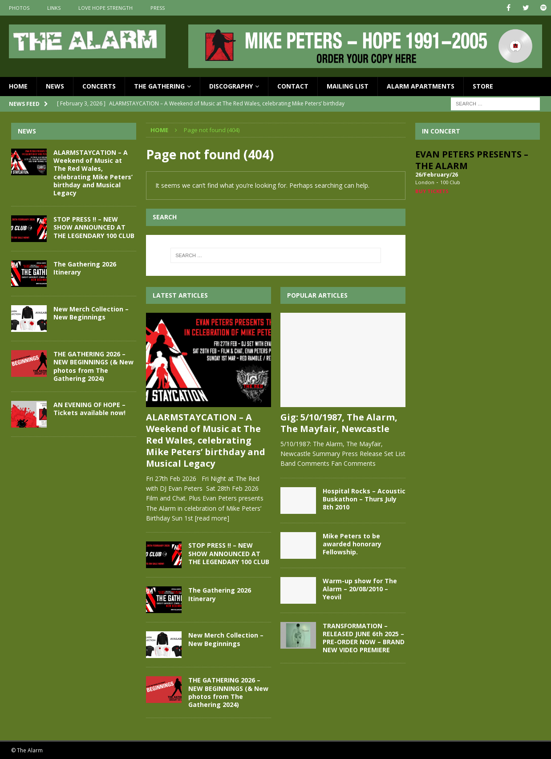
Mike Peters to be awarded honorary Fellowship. (352, 544)
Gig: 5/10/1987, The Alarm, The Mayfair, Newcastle (338, 423)
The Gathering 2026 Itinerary (219, 594)
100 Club (450, 182)
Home (18, 86)
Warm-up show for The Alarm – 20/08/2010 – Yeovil (360, 589)
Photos (19, 7)
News (55, 86)
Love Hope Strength (105, 7)
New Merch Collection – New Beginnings (225, 639)
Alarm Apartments (420, 86)
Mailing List (348, 86)
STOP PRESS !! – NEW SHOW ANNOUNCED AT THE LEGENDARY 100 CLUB (228, 553)
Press (157, 7)
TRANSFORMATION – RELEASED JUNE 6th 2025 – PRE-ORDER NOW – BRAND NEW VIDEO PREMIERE (364, 638)
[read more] (212, 518)
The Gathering (159, 86)
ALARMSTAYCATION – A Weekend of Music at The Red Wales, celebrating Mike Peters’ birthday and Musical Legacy (205, 440)
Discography (231, 86)
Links (54, 7)
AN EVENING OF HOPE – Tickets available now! (89, 408)
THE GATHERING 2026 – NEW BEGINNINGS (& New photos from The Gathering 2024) (228, 692)
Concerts (99, 86)
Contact (292, 86)
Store (483, 86)
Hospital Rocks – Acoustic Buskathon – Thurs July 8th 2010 (364, 499)
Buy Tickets (432, 191)
